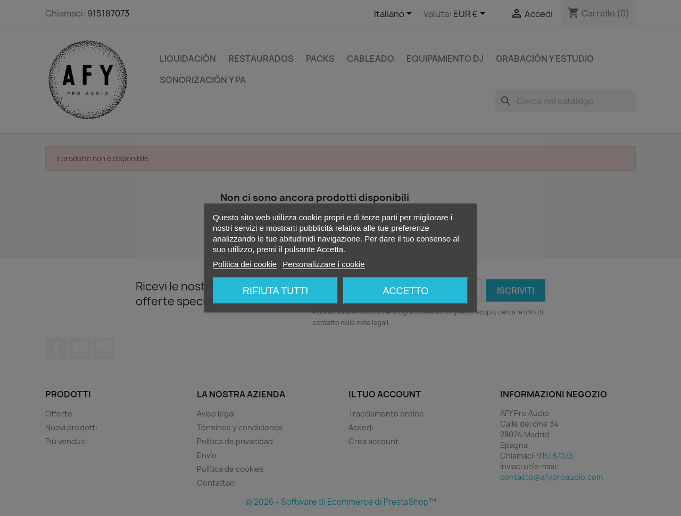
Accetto (406, 291)
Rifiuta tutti (275, 291)
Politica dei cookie (245, 264)
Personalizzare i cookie (323, 264)
